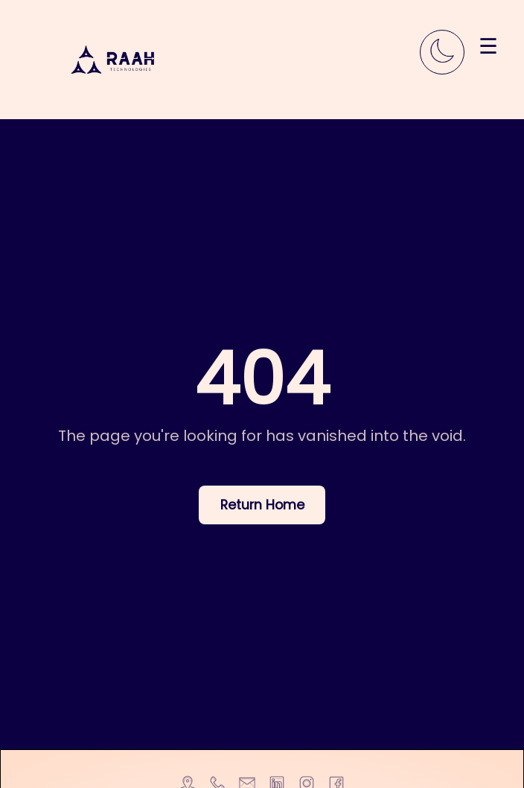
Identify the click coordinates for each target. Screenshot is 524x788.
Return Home (262, 505)
